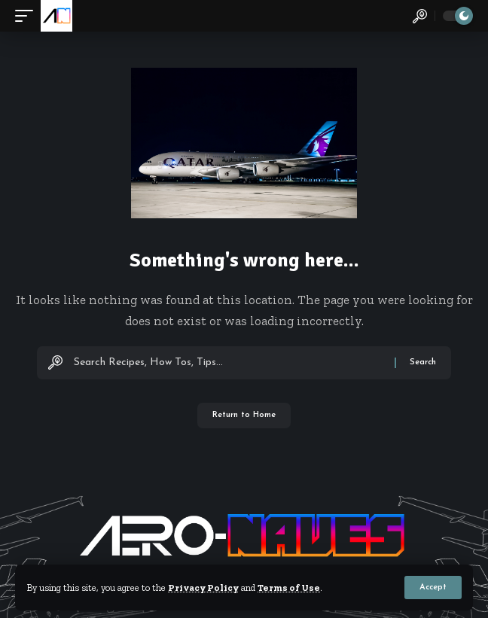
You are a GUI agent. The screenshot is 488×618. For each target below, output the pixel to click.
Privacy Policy (203, 587)
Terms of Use (289, 587)
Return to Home (244, 415)
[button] (433, 587)
